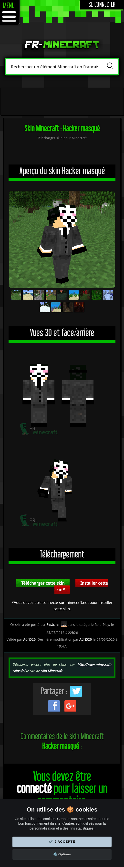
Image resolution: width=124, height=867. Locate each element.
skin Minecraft (51, 670)
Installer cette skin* (81, 586)
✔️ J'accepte (62, 841)
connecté (34, 789)
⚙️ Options (62, 854)
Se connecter (102, 4)
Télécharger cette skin (43, 583)
